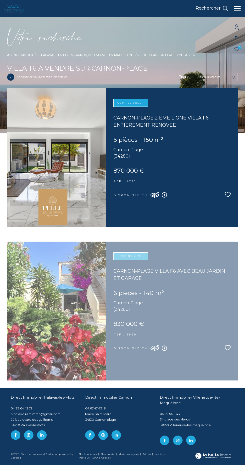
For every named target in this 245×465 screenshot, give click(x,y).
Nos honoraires (88, 454)
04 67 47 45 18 (95, 408)
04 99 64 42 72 (21, 408)
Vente (142, 55)
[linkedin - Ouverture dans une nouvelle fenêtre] (42, 435)
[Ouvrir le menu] (237, 8)
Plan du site (107, 454)
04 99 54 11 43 (170, 414)
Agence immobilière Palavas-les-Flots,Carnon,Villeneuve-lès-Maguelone (70, 55)
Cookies (106, 457)
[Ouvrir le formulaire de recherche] (212, 8)
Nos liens (160, 454)
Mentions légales (128, 454)
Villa (183, 55)
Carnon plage (163, 55)
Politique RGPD (88, 457)
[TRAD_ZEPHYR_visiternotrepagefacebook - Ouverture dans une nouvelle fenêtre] (15, 435)
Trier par (186, 77)
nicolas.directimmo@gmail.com (36, 414)
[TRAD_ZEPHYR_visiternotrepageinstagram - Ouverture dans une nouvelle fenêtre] (28, 435)
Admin (147, 454)
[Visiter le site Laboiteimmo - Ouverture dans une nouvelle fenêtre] (213, 456)
